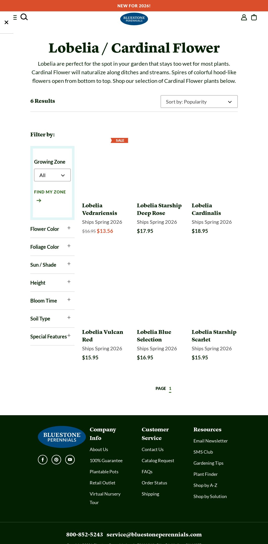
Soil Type (40, 318)
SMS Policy (133, 535)
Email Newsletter (210, 425)
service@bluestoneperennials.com (154, 519)
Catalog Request (158, 445)
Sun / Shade (43, 265)
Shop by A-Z (205, 470)
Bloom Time (43, 301)
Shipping (150, 478)
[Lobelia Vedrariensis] (105, 201)
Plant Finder (205, 458)
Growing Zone (49, 162)
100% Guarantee (106, 445)
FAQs (147, 456)
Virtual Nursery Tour (105, 483)
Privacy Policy (157, 535)
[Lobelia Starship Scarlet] (215, 320)
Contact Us (153, 434)
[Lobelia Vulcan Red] (105, 320)
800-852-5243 (84, 519)
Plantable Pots (104, 456)
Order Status (154, 467)
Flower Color (44, 229)
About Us (99, 434)
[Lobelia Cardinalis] (215, 201)
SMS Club (203, 436)
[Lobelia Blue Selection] (160, 320)
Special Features (48, 336)
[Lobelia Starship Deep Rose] (160, 201)
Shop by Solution (210, 481)
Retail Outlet (102, 467)
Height (37, 283)
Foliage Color (44, 247)
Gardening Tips (208, 447)
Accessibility (109, 535)
